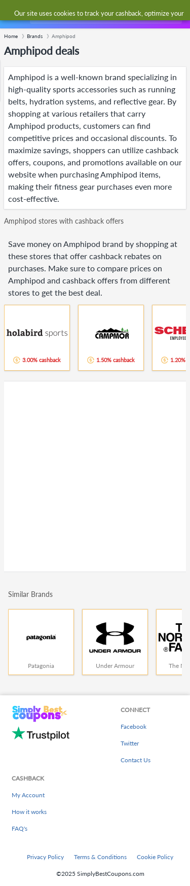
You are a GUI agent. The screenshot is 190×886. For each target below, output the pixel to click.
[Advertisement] (95, 476)
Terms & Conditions (100, 857)
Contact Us (135, 760)
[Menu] (13, 14)
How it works (29, 812)
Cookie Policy (155, 857)
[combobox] (105, 14)
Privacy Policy (45, 857)
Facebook (133, 726)
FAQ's (19, 828)
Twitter (130, 743)
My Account (28, 795)
